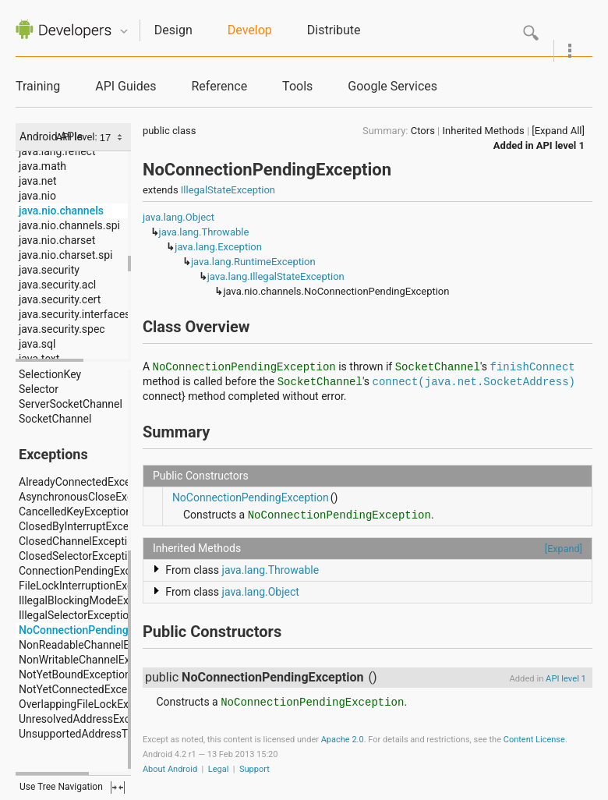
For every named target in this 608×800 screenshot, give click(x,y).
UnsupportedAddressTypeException (106, 733)
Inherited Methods (484, 130)
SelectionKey (50, 374)
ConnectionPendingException (90, 571)
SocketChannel (55, 418)
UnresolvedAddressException (90, 719)
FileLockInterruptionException (91, 585)
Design (173, 30)
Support (254, 769)
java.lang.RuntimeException (253, 261)
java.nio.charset (57, 240)
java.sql (37, 344)
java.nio (37, 195)
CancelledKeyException (75, 511)
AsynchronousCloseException (91, 496)
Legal (218, 769)
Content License (534, 740)
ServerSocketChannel (70, 404)
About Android (170, 769)
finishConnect (532, 367)
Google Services (392, 86)
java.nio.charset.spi (65, 255)
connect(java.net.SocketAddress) (474, 382)
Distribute (334, 30)
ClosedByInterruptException (86, 526)
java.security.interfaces (74, 314)
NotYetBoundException (75, 674)
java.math (42, 166)
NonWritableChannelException (92, 659)
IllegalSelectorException (77, 615)
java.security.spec (62, 329)
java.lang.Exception (218, 247)
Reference (219, 86)
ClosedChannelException (79, 541)
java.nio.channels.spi (69, 225)
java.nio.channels (61, 210)
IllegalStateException (228, 190)
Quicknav (124, 32)
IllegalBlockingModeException (91, 600)
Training (38, 86)
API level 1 (560, 145)
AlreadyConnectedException (87, 482)
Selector (38, 389)
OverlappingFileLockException (91, 704)
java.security (49, 270)
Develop (250, 30)
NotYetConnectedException (85, 689)
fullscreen (117, 787)
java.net (38, 181)
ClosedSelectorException (79, 556)
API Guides (125, 86)
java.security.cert (60, 299)
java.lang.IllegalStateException (276, 276)
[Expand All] (558, 130)
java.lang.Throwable (204, 232)
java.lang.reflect (57, 151)
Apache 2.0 (342, 740)
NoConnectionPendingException (97, 630)
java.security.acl (57, 284)
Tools (297, 86)
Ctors (423, 130)
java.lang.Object (178, 217)
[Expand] (563, 548)
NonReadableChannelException (95, 645)
